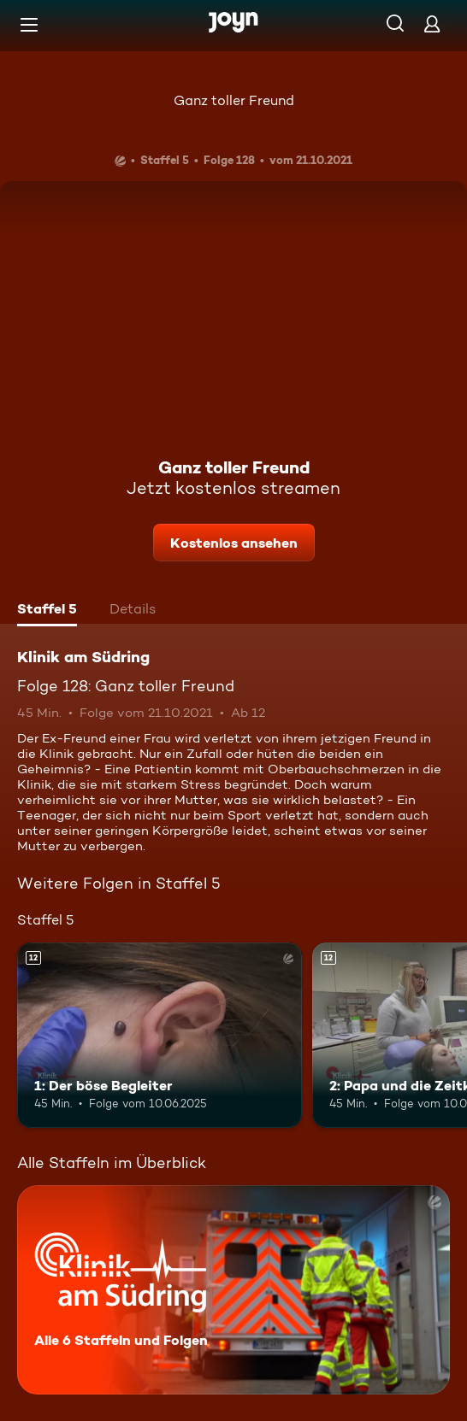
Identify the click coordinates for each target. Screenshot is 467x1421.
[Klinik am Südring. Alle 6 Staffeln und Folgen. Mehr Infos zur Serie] (233, 1290)
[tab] (47, 611)
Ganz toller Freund (234, 100)
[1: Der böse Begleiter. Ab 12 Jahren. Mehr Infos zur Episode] (159, 1035)
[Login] (432, 23)
